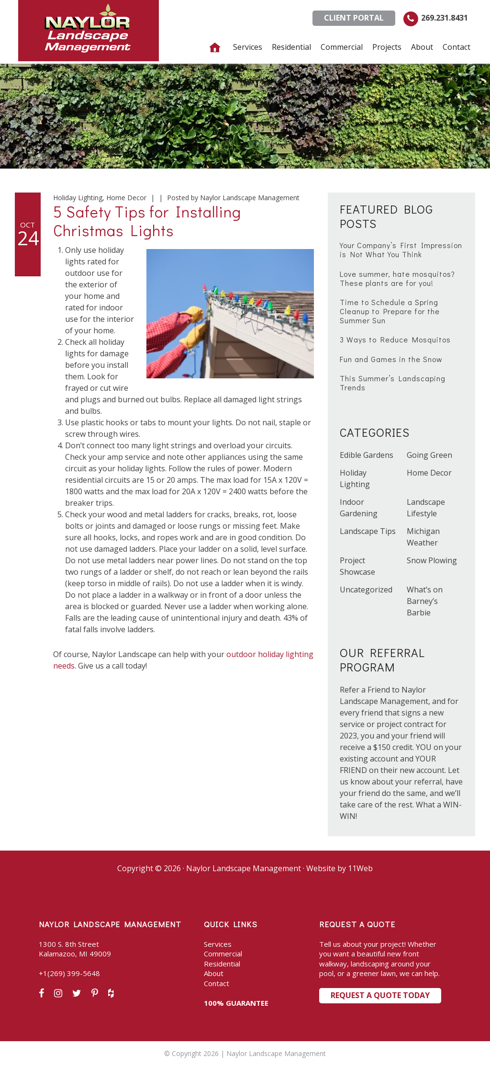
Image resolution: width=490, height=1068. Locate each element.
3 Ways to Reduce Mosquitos (395, 339)
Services (218, 944)
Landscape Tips (368, 531)
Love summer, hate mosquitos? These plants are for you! (397, 278)
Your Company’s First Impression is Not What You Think (401, 249)
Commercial (223, 953)
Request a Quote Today (380, 995)
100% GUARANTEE (236, 1003)
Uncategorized (366, 589)
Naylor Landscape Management (88, 30)
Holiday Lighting (77, 197)
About (213, 973)
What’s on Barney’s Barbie (425, 601)
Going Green (429, 455)
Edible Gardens (366, 455)
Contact (216, 983)
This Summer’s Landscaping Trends (392, 382)
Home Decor (126, 197)
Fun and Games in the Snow (391, 359)
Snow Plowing (432, 560)
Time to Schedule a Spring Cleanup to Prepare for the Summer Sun (390, 311)
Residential (222, 963)
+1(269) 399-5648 (69, 973)
